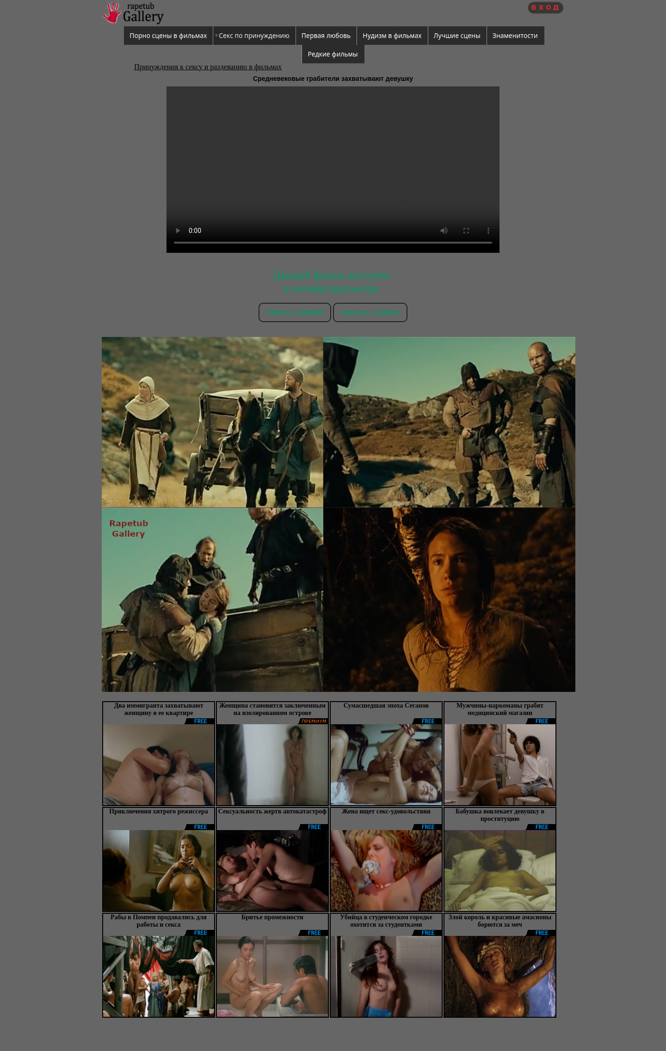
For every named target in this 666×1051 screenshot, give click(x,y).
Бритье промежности (272, 917)
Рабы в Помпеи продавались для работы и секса (159, 921)
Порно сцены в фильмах (168, 35)
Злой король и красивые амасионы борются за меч (500, 921)
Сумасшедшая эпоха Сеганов (386, 705)
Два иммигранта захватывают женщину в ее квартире (158, 709)
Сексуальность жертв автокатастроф (272, 811)
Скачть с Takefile (294, 312)
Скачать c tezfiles (370, 312)
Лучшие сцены (457, 35)
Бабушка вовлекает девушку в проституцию (500, 815)
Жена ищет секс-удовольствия (386, 811)
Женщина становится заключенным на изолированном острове (272, 709)
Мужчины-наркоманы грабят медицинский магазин (499, 709)
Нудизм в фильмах (392, 35)
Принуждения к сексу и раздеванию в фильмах (208, 67)
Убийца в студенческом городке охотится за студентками (386, 921)
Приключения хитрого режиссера (158, 811)
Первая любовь (326, 35)
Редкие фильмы (333, 53)
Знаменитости (515, 35)
